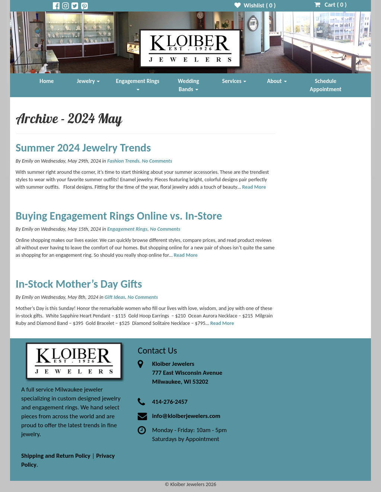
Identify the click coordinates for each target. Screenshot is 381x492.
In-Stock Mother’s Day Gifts (79, 284)
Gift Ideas (115, 297)
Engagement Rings (138, 83)
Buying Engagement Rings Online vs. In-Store (119, 216)
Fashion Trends (123, 161)
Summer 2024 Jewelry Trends (83, 147)
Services (234, 80)
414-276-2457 (170, 402)
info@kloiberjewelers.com (186, 416)
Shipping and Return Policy (55, 456)
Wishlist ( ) (255, 5)
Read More (254, 187)
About (277, 80)
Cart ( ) (330, 5)
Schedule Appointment (326, 85)
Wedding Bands (188, 85)
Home (46, 80)
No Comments (157, 161)
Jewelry (88, 80)
